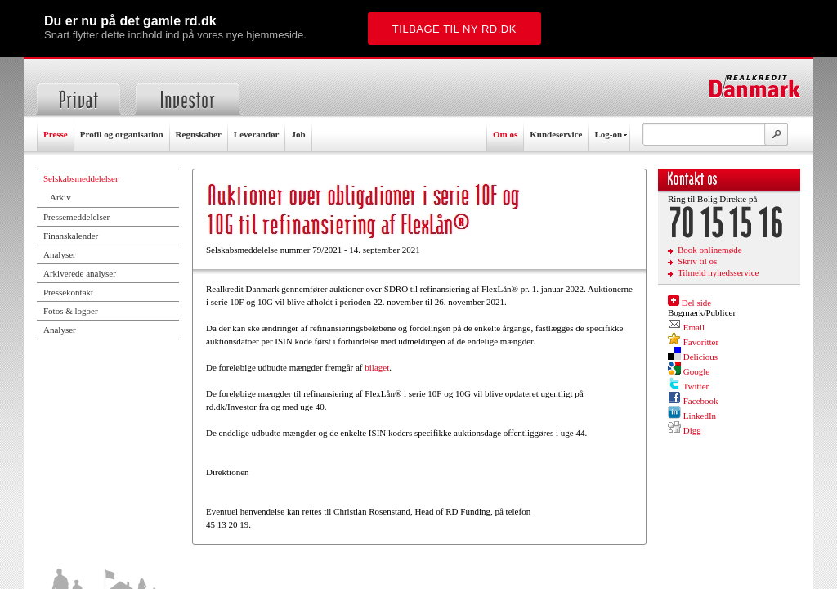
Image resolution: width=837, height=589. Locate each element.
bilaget (377, 367)
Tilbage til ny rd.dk (454, 29)
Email (694, 327)
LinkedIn (699, 415)
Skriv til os (697, 261)
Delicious (700, 357)
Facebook (700, 401)
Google (696, 371)
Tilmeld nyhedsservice (718, 272)
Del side (696, 303)
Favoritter (700, 342)
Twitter (696, 386)
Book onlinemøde (710, 249)
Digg (692, 430)
